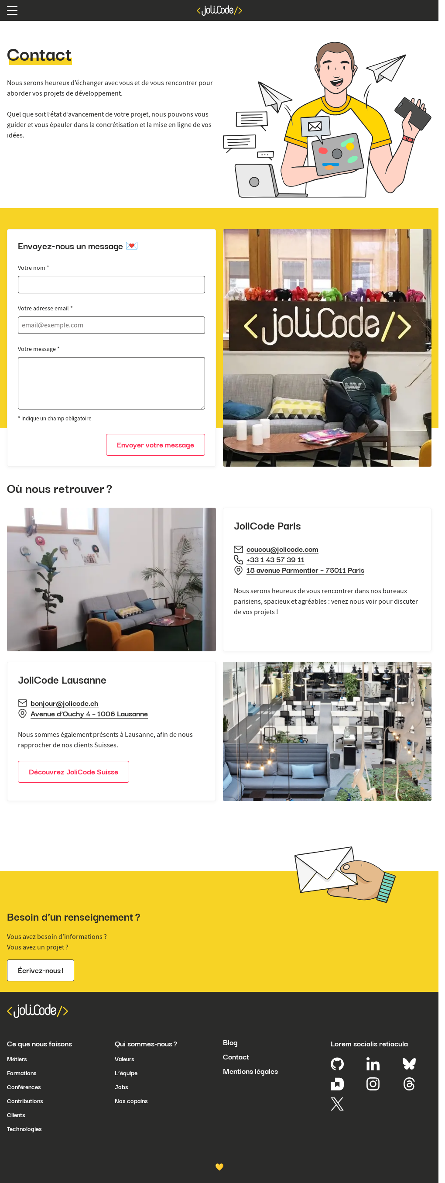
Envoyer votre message (155, 444)
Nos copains (131, 1100)
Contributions (25, 1100)
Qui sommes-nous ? (146, 1043)
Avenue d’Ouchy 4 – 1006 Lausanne (89, 713)
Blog (230, 1042)
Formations (22, 1073)
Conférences (24, 1086)
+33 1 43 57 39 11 (275, 559)
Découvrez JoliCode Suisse (73, 771)
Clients (16, 1114)
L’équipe (126, 1073)
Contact (236, 1056)
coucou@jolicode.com (282, 549)
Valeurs (124, 1059)
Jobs (121, 1086)
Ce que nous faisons (39, 1043)
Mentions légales (250, 1071)
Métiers (17, 1059)
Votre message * (39, 349)
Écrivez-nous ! (40, 970)
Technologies (24, 1128)
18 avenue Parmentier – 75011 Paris (305, 570)
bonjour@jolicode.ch (65, 703)
